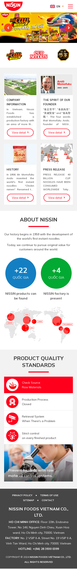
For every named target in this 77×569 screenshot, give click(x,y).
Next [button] (69, 28)
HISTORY (13, 169)
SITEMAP (28, 500)
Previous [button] (8, 28)
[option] (38, 27)
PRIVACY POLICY (22, 495)
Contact (48, 500)
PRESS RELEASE (54, 169)
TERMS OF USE (49, 495)
